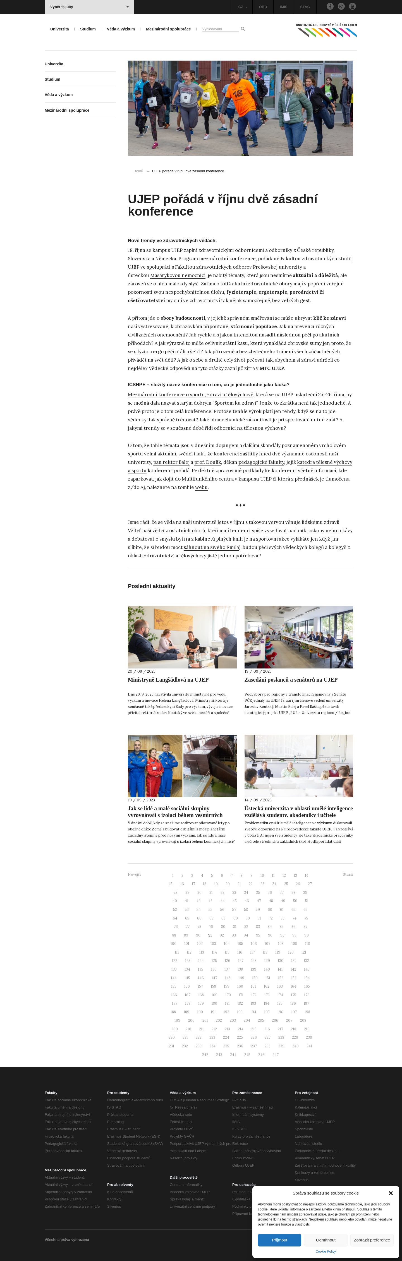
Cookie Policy (326, 1251)
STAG (305, 7)
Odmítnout (326, 1240)
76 (176, 926)
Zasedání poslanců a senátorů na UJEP (291, 680)
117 (252, 952)
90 (198, 935)
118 (265, 952)
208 (303, 1020)
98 (294, 935)
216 (267, 1029)
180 (214, 1003)
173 (267, 995)
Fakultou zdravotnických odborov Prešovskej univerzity (238, 267)
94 (246, 935)
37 (282, 892)
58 (246, 909)
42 (198, 901)
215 (254, 1029)
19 (216, 884)
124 (201, 960)
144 (174, 978)
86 (293, 926)
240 (295, 1046)
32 (222, 892)
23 (262, 884)
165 (307, 986)
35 (258, 892)
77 (188, 926)
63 (305, 909)
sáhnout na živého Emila (211, 547)
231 (171, 1046)
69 (235, 918)
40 (175, 901)
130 (280, 960)
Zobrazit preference (372, 1240)
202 (219, 1020)
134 (187, 969)
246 (261, 1054)
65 (187, 918)
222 (199, 1037)
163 (280, 986)
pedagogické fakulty (261, 462)
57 (234, 909)
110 (307, 943)
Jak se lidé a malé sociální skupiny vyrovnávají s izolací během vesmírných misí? (175, 815)
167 (187, 995)
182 (240, 1003)
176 (307, 995)
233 (199, 1046)
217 (280, 1029)
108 (281, 943)
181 (227, 1003)
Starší (348, 874)
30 (199, 892)
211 (201, 1029)
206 (275, 1020)
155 (173, 986)
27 (310, 884)
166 (174, 995)
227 (268, 1037)
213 (227, 1029)
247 (275, 1054)
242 (205, 1054)
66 (199, 918)
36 (270, 892)
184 (266, 1003)
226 (254, 1037)
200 (191, 1020)
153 (293, 978)
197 (294, 1012)
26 (298, 884)
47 (259, 901)
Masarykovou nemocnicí (177, 275)
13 (295, 875)
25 (286, 884)
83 (258, 926)
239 (281, 1046)
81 (234, 926)
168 (201, 995)
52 (175, 909)
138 (240, 969)
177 (174, 1003)
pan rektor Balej (171, 462)
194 (253, 1012)
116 (239, 952)
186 (293, 1003)
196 (280, 1012)
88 (174, 935)
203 (233, 1020)
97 (282, 935)
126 (227, 960)
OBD (263, 7)
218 (293, 1029)
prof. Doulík (207, 462)
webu (201, 487)
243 (219, 1054)
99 (306, 935)
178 (187, 1003)
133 (174, 969)
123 (187, 960)
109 (294, 943)
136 (214, 969)
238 (268, 1046)
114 (214, 952)
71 (259, 918)
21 (239, 884)
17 (193, 884)
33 (234, 892)
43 (210, 901)
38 (293, 892)
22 (251, 884)
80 (223, 926)
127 (240, 960)
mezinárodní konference (227, 258)
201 (205, 1020)
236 (240, 1046)
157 (200, 986)
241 (309, 1046)
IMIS (284, 7)
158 (213, 986)
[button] (391, 1193)
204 (247, 1020)
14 (306, 875)
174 (280, 995)
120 (291, 952)
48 (271, 901)
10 (262, 875)
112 (189, 952)
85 (282, 926)
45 (235, 901)
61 (282, 909)
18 (204, 884)
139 (253, 969)
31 (211, 892)
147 (214, 978)
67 (211, 918)
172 (254, 995)
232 (185, 1046)
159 (226, 986)
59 (258, 909)
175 (293, 995)
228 (281, 1037)
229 (295, 1037)
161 (253, 986)
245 (247, 1054)
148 (228, 978)
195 (267, 1012)
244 (233, 1054)
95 (258, 935)
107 (267, 943)
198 (307, 1012)
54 (199, 909)
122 (174, 960)
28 (176, 892)
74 (294, 918)
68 (223, 918)
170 (228, 995)
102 (200, 943)
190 (200, 1012)
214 (240, 1029)
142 (293, 969)
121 (304, 952)
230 (309, 1037)
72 (271, 918)
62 (293, 909)
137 (227, 969)
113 (201, 952)
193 (240, 1012)
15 (171, 884)
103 (213, 943)
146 (201, 978)
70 (248, 918)
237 (254, 1046)
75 (306, 918)
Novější (134, 874)
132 (306, 960)
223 (212, 1037)
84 (270, 926)
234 (212, 1046)
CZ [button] (243, 7)
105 (240, 943)
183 (253, 1003)
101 (186, 943)
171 (241, 995)
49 (283, 901)
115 (227, 952)
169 (214, 995)
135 (200, 969)
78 (199, 926)
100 (173, 943)
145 (187, 978)
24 (274, 884)
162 (266, 986)
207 (289, 1020)
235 (226, 1046)
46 (247, 901)
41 (186, 901)
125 (214, 960)
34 (246, 892)
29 (187, 892)
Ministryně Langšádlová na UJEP (168, 680)
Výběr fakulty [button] (89, 7)
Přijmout (279, 1240)
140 (267, 969)
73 (282, 918)
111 (177, 952)
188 (173, 1012)
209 (174, 1029)
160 (240, 986)
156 (187, 986)
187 (306, 1003)
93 (234, 935)
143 (307, 969)
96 (270, 935)
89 (186, 935)
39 (305, 892)
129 (267, 960)
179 (201, 1003)
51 (306, 901)
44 (222, 901)
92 (222, 935)
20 (228, 884)
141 (280, 969)
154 (307, 978)
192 (226, 1012)
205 (261, 1020)
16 (182, 884)
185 (280, 1003)
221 (185, 1037)
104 (227, 943)
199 (177, 1020)
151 (267, 978)
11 (273, 875)
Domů (138, 171)
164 (293, 986)
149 (241, 978)
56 (222, 909)
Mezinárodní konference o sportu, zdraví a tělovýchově (190, 394)
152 (280, 978)
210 (188, 1029)
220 (172, 1037)
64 (175, 918)
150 (255, 978)
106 (254, 943)
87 (305, 926)
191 (213, 1012)
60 (270, 909)
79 (211, 926)
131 (293, 960)
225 (240, 1037)
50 (295, 901)
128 (254, 960)
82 (246, 926)
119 (277, 952)
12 (284, 875)
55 (210, 909)
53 (187, 909)
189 (186, 1012)
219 (307, 1029)
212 (214, 1029)
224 (226, 1037)
